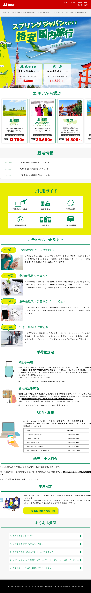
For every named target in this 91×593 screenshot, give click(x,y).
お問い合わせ (48, 586)
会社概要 (40, 586)
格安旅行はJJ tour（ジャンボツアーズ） (37, 12)
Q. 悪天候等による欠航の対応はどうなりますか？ (31, 568)
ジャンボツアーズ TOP (11, 12)
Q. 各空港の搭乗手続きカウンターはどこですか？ (31, 552)
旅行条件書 (58, 586)
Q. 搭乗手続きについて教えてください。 (28, 544)
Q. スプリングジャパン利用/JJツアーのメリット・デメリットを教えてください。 (45, 560)
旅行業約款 (67, 586)
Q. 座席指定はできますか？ (22, 536)
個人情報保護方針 (78, 586)
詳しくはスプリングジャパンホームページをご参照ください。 (44, 381)
